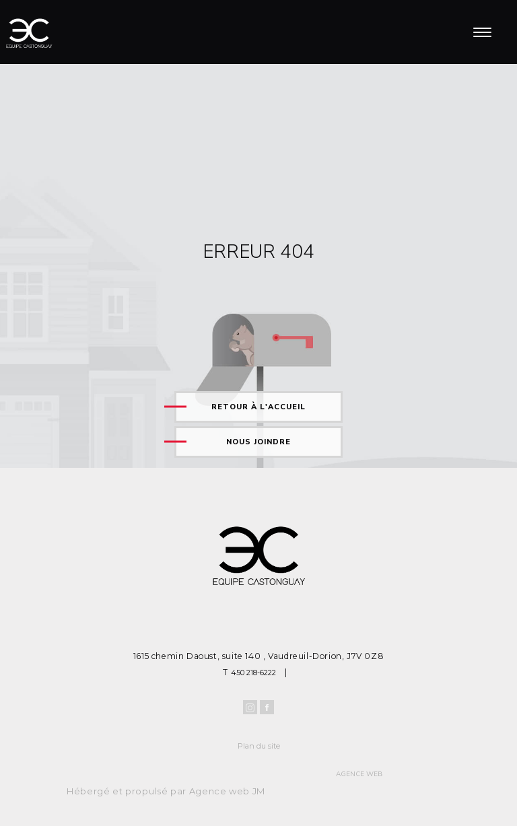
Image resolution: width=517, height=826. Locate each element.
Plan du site (259, 746)
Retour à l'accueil (258, 407)
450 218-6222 (253, 672)
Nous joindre (258, 442)
